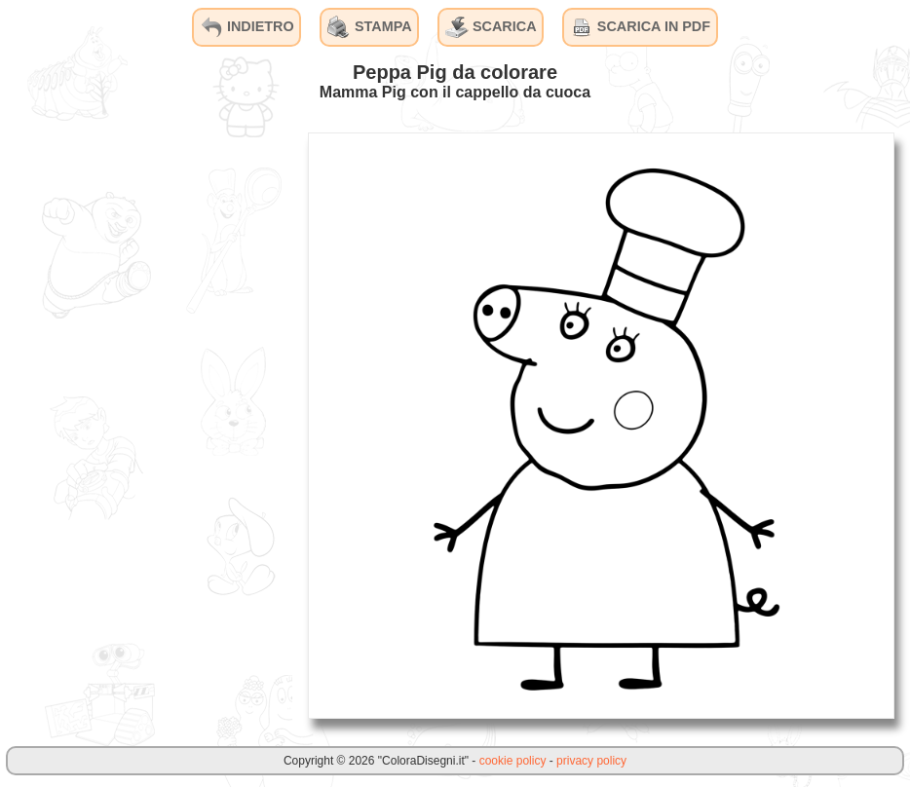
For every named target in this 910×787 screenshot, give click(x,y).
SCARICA (491, 27)
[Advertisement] (146, 424)
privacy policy (591, 761)
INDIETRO (247, 27)
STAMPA (369, 27)
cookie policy (513, 761)
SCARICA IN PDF (640, 27)
